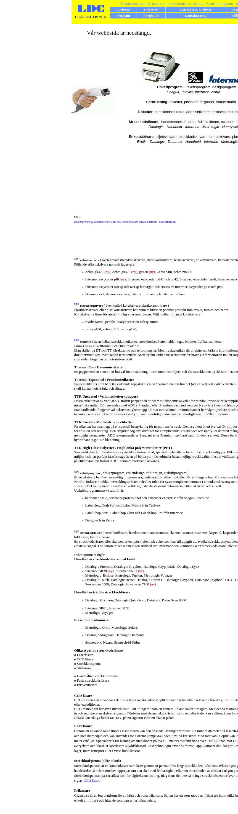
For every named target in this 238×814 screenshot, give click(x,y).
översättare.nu (167, 221)
